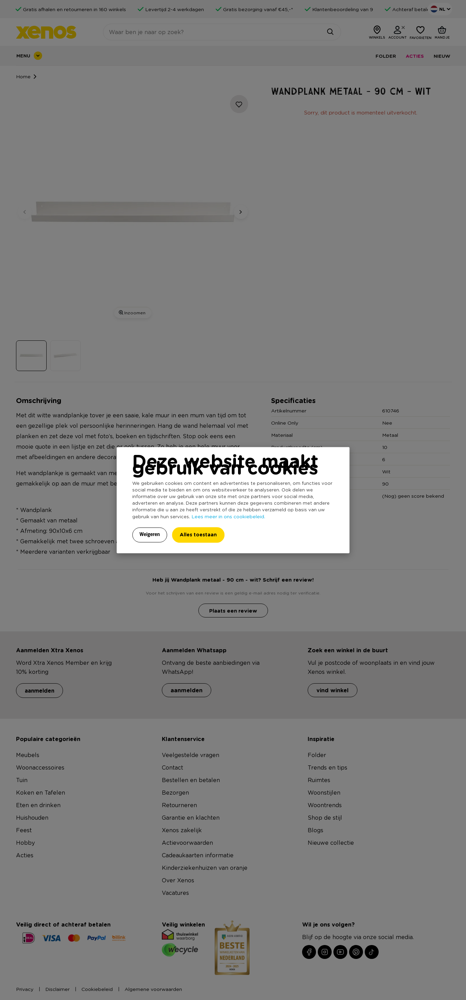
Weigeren (150, 534)
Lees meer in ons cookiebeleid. (228, 516)
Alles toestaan (198, 534)
